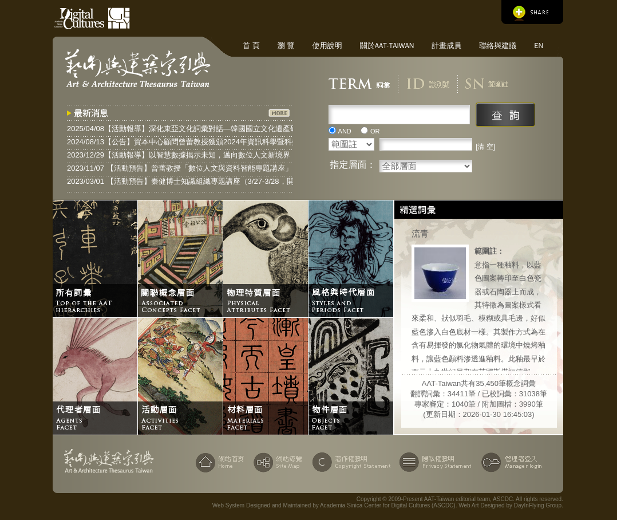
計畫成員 (446, 45)
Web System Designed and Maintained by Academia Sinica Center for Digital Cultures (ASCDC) (334, 505)
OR (375, 131)
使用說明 (327, 45)
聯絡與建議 (497, 45)
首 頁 (251, 45)
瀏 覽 (286, 45)
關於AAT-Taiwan (387, 45)
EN (538, 45)
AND (344, 131)
